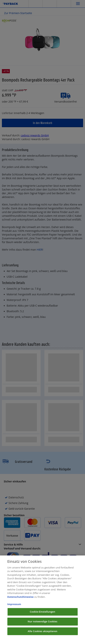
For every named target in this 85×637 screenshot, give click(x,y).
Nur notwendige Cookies (42, 624)
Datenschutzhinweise (20, 599)
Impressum (14, 607)
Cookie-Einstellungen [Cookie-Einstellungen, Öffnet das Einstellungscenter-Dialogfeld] (42, 615)
